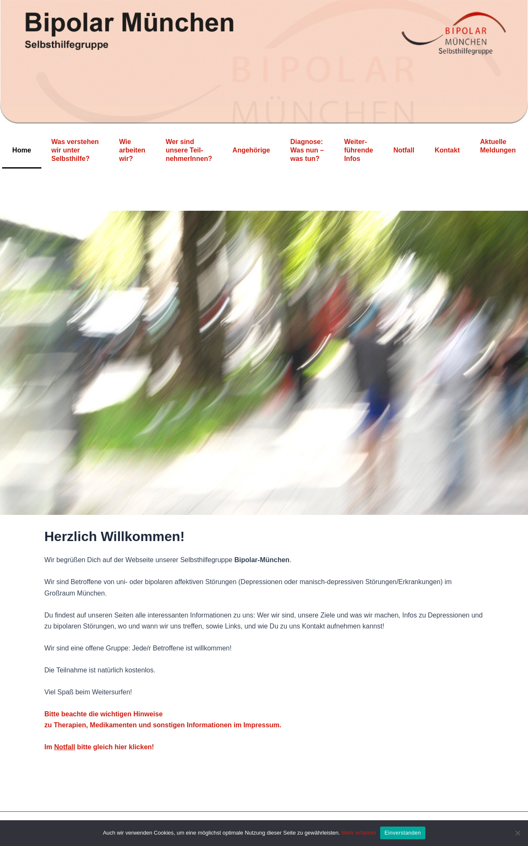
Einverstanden (402, 833)
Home (21, 150)
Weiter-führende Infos (358, 150)
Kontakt (447, 150)
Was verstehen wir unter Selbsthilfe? (75, 150)
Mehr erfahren (359, 833)
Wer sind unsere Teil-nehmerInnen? (189, 150)
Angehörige (251, 150)
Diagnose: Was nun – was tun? (307, 150)
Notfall (403, 150)
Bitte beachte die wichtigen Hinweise (103, 714)
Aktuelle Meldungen (497, 150)
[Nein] (517, 833)
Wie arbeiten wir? (132, 150)
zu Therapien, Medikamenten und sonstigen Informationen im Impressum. (162, 725)
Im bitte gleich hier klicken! (99, 747)
